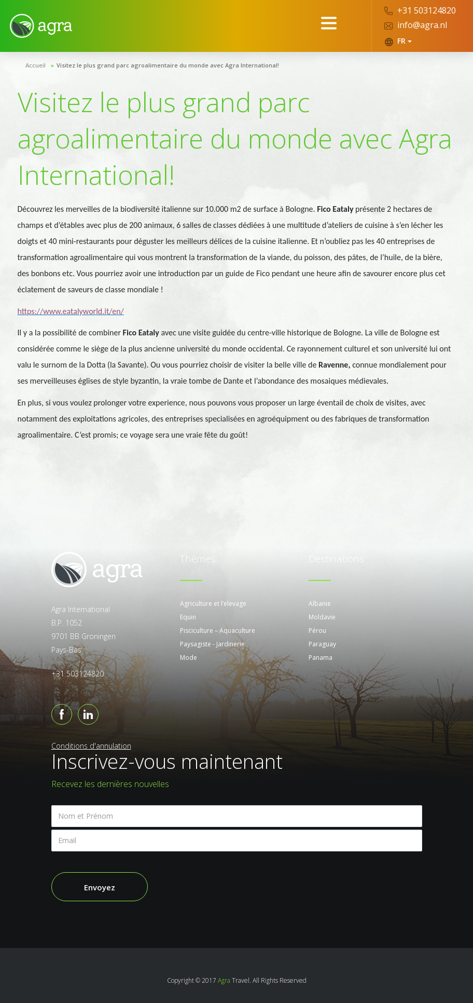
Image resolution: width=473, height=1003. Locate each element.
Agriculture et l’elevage (213, 603)
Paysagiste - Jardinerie (212, 644)
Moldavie (322, 617)
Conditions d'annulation (91, 746)
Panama (320, 657)
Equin (188, 617)
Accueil (35, 65)
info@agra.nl (415, 25)
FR (398, 41)
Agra (224, 980)
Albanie (320, 603)
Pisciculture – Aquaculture (217, 630)
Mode (188, 657)
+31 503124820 (420, 10)
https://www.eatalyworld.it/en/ (71, 311)
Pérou (317, 630)
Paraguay (322, 644)
